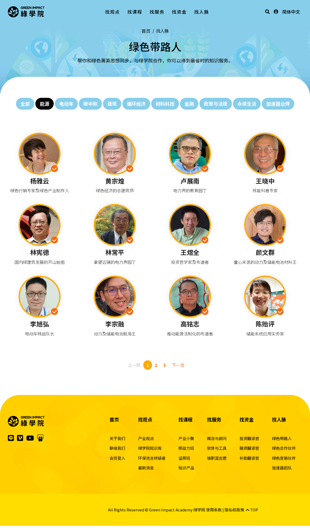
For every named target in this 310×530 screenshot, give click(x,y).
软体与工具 (217, 448)
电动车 (66, 103)
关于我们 (117, 438)
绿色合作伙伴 (284, 448)
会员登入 (117, 458)
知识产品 (186, 467)
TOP (252, 509)
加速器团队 (282, 467)
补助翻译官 (249, 458)
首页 (146, 31)
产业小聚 (186, 438)
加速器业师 (278, 103)
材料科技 (165, 103)
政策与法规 (215, 103)
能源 (44, 103)
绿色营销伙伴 (284, 458)
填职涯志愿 (217, 458)
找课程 (134, 11)
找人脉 (201, 11)
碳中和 (90, 103)
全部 (25, 103)
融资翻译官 (249, 448)
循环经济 (136, 103)
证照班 (184, 458)
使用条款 (214, 509)
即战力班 (186, 448)
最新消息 (146, 467)
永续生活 (246, 103)
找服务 (157, 11)
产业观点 (146, 438)
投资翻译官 (249, 438)
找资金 (179, 11)
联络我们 (117, 448)
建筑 (112, 103)
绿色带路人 (282, 438)
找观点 (112, 11)
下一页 (178, 365)
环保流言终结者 (152, 458)
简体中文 (291, 11)
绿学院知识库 (150, 448)
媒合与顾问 (217, 438)
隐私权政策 (234, 509)
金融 (189, 103)
